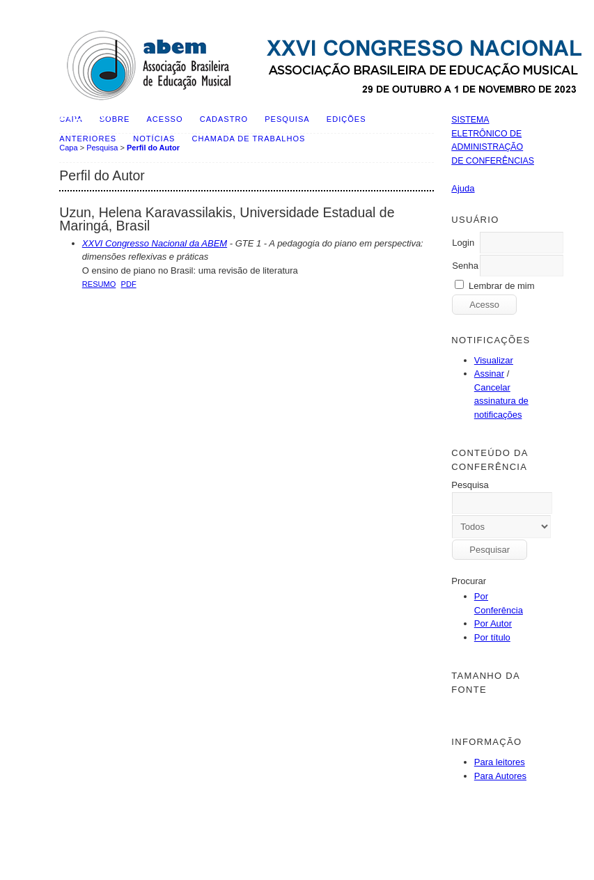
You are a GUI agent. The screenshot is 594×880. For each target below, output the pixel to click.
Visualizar (493, 360)
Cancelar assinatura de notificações (501, 401)
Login (463, 242)
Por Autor (493, 623)
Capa (68, 147)
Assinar (489, 373)
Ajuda (462, 188)
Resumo (99, 284)
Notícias (154, 138)
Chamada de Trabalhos (249, 138)
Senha (465, 265)
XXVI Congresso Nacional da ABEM (154, 243)
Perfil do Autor (153, 147)
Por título (492, 637)
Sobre (115, 119)
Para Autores (500, 776)
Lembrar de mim (502, 286)
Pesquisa (287, 119)
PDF (128, 284)
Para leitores (499, 762)
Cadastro (224, 119)
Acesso (165, 119)
